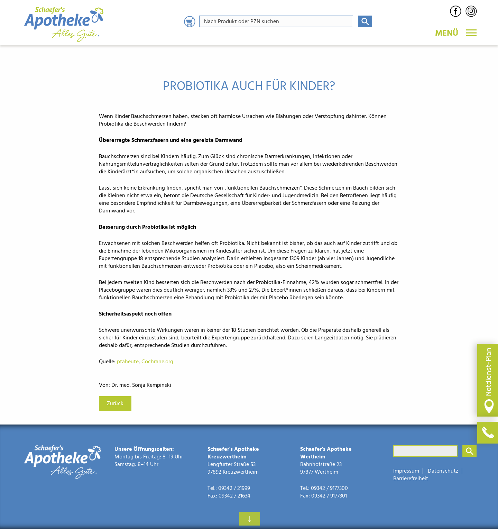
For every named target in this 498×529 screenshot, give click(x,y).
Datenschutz (443, 471)
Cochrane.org (157, 361)
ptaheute (128, 361)
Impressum (406, 471)
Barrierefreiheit (410, 478)
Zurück (115, 403)
